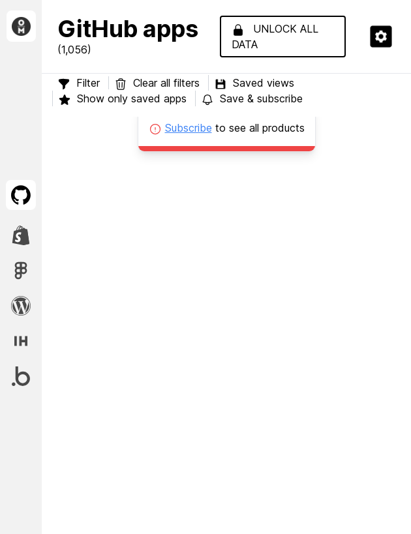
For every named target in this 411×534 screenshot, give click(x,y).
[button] (381, 36)
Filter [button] (78, 82)
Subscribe (188, 127)
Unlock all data (275, 36)
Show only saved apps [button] (122, 98)
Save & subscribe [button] (252, 98)
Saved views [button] (254, 82)
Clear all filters (158, 82)
